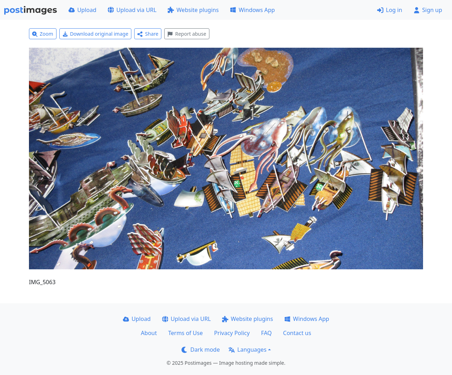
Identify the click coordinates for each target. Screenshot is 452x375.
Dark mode (201, 349)
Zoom (42, 33)
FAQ (266, 333)
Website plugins (193, 10)
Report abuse (186, 33)
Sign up (428, 10)
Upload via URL (132, 10)
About (149, 333)
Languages (247, 349)
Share (147, 33)
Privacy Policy (232, 333)
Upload (82, 10)
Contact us (297, 333)
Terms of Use (185, 333)
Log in (389, 10)
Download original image (96, 33)
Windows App (252, 10)
